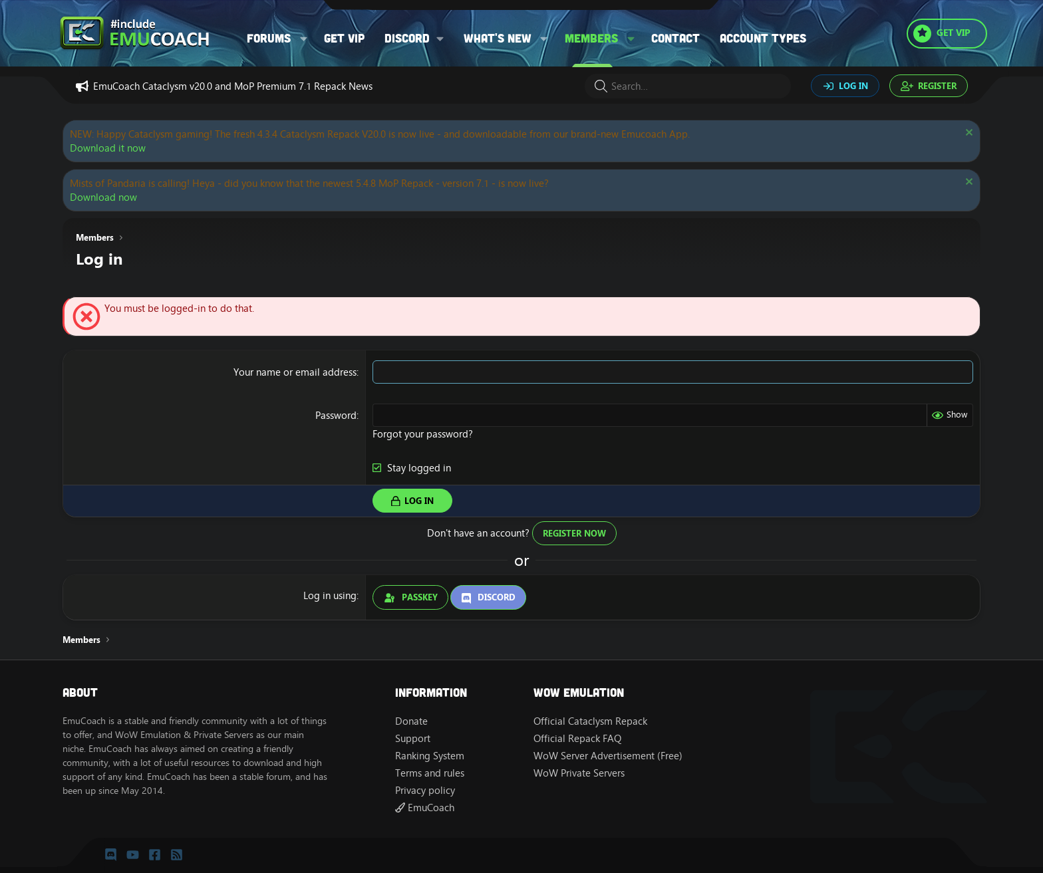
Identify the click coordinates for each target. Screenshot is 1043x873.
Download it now (108, 148)
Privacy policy (425, 790)
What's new (497, 38)
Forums (269, 38)
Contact (675, 38)
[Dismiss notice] (967, 134)
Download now (103, 197)
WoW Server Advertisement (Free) (607, 756)
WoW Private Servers (579, 773)
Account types (763, 38)
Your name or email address (295, 372)
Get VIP (344, 38)
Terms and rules (429, 773)
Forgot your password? (422, 434)
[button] (304, 38)
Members (591, 38)
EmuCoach (424, 807)
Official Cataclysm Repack (590, 721)
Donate (411, 721)
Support (412, 738)
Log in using (330, 595)
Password (336, 415)
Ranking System (429, 756)
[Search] (688, 86)
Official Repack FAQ (577, 738)
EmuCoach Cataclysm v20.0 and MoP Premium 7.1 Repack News (232, 86)
